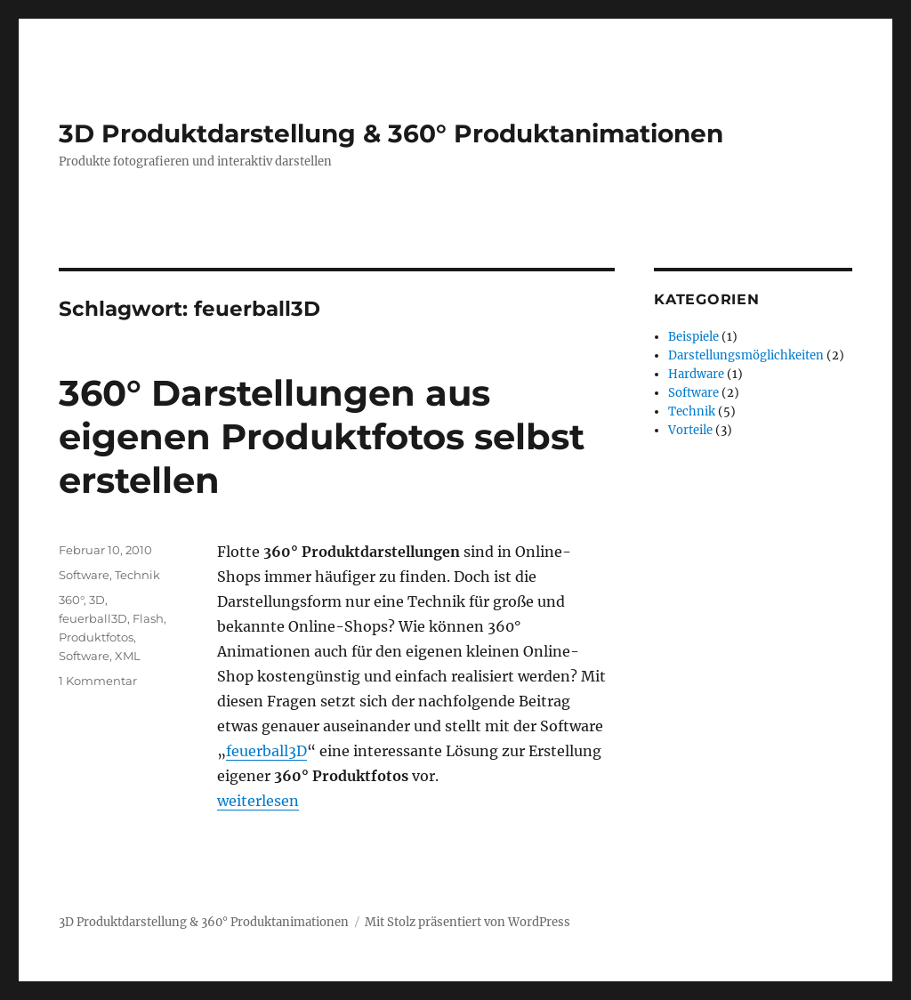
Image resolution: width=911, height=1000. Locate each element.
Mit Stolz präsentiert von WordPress (467, 922)
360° (71, 600)
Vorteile (690, 430)
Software (84, 575)
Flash (148, 618)
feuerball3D (266, 751)
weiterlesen (258, 801)
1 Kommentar (98, 680)
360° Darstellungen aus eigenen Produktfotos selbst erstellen (321, 436)
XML (128, 656)
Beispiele (693, 336)
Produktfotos (96, 637)
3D (97, 600)
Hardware (696, 374)
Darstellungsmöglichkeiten (746, 355)
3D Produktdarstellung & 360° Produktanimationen (391, 133)
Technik (137, 575)
